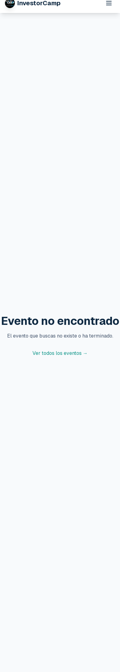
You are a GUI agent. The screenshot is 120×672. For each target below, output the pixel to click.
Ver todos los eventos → (60, 353)
